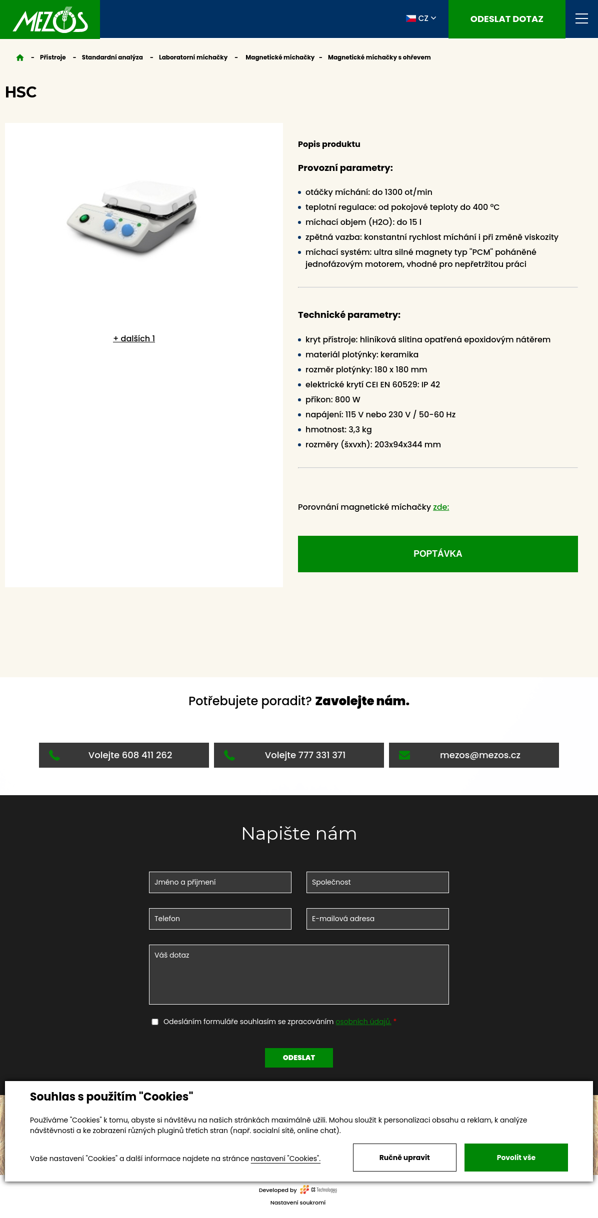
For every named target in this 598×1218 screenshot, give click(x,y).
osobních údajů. (364, 1024)
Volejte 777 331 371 (285, 757)
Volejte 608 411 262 (110, 757)
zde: (441, 507)
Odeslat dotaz (507, 19)
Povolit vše (516, 1158)
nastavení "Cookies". (285, 1159)
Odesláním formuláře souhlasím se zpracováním (279, 1024)
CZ (417, 19)
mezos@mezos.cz (459, 757)
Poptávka (438, 555)
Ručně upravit (405, 1158)
